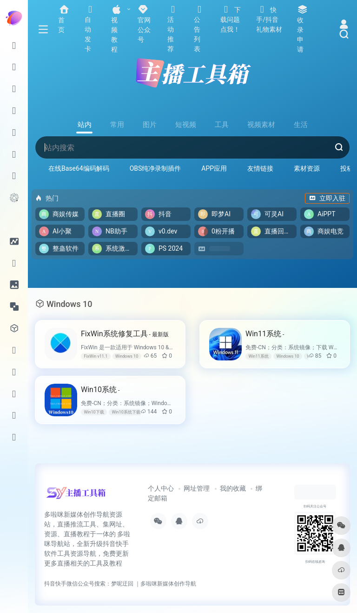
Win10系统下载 (126, 412)
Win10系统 (100, 389)
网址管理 (197, 488)
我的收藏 (233, 488)
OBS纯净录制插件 (155, 168)
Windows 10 (126, 356)
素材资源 (307, 168)
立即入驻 (327, 198)
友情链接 (260, 168)
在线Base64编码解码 (78, 168)
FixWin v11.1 (95, 356)
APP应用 (214, 168)
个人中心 (161, 488)
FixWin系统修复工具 (125, 333)
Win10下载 (94, 412)
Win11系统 (264, 333)
